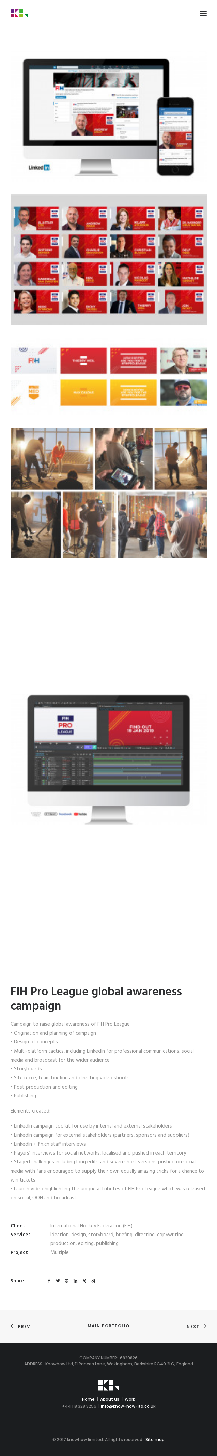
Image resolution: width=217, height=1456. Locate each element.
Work (130, 1399)
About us (109, 1399)
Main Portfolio (109, 1326)
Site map (155, 1439)
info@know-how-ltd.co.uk (128, 1406)
